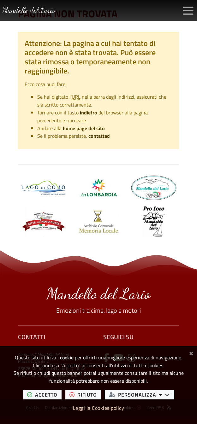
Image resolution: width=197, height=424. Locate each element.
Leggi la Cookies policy (98, 408)
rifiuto (85, 394)
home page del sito (84, 128)
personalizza (141, 394)
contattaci (99, 136)
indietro (88, 112)
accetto (44, 394)
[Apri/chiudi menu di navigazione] (188, 10)
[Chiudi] (191, 352)
